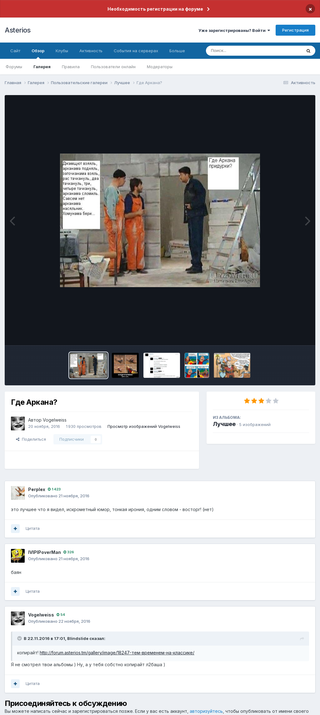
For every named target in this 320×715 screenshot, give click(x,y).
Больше (177, 50)
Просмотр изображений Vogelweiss (144, 426)
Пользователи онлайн (113, 66)
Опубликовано (58, 495)
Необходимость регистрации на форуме (155, 9)
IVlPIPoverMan (44, 552)
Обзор (38, 53)
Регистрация (295, 30)
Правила (71, 66)
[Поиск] (242, 51)
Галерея (42, 66)
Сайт (15, 50)
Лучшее (224, 424)
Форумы (14, 66)
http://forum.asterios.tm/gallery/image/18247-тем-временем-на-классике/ (117, 652)
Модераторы (159, 66)
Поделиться (31, 439)
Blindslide (77, 638)
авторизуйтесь (206, 711)
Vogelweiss (55, 420)
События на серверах (136, 50)
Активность (90, 50)
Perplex (36, 489)
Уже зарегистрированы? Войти (234, 30)
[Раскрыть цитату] (20, 638)
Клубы (62, 50)
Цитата (33, 528)
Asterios (17, 30)
